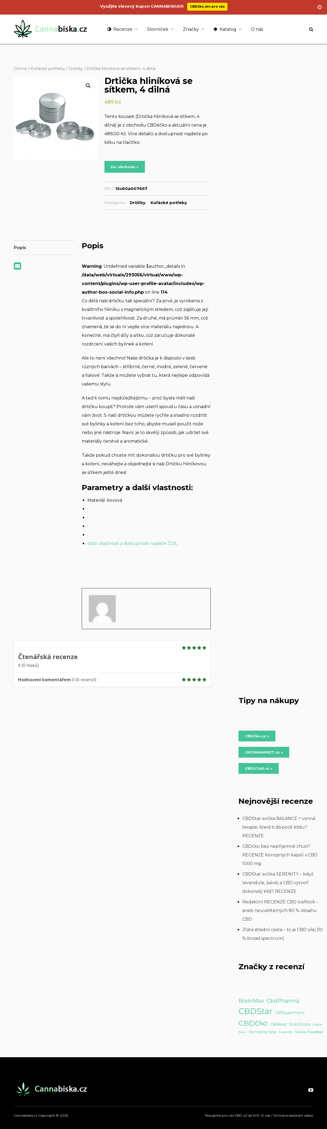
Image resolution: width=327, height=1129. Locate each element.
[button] (88, 86)
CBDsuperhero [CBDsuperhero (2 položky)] (290, 1012)
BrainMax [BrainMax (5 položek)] (251, 1000)
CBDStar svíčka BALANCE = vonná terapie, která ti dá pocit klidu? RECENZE (278, 827)
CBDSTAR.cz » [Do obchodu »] (258, 768)
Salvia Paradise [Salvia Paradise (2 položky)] (309, 1031)
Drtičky (76, 68)
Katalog (224, 29)
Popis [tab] (20, 247)
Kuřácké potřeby (47, 68)
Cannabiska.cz (26, 1115)
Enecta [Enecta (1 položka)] (317, 1024)
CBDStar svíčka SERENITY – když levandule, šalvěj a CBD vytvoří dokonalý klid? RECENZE (277, 883)
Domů (20, 68)
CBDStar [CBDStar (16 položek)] (255, 1011)
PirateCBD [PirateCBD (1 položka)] (285, 1032)
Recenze (119, 29)
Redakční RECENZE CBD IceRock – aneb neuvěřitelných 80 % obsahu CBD (280, 910)
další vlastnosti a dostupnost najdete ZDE (132, 543)
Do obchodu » (124, 167)
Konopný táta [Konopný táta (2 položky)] (262, 1031)
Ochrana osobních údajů (293, 1115)
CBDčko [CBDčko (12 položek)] (253, 1023)
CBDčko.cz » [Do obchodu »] (257, 736)
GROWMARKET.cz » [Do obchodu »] (264, 752)
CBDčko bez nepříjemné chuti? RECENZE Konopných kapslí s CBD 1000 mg (280, 855)
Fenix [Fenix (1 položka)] (242, 1032)
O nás (257, 29)
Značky (191, 29)
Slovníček (157, 29)
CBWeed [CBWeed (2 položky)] (278, 1024)
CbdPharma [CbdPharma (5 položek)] (283, 1000)
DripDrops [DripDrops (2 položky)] (299, 1024)
